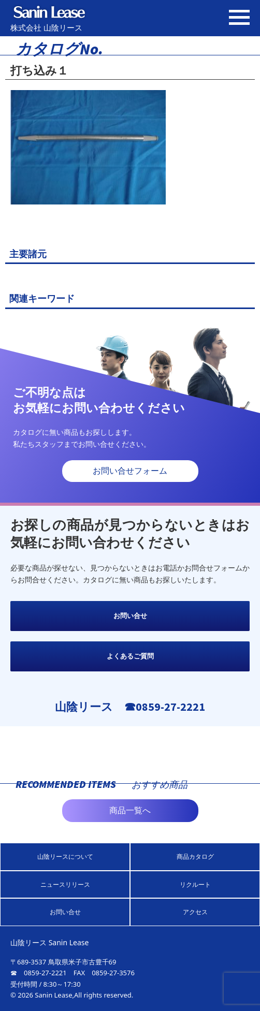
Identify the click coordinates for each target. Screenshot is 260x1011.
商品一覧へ (130, 810)
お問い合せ (130, 616)
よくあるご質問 (130, 656)
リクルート (195, 884)
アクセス (195, 911)
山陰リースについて (65, 856)
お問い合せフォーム (130, 470)
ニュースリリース (65, 884)
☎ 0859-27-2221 (38, 972)
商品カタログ (195, 856)
